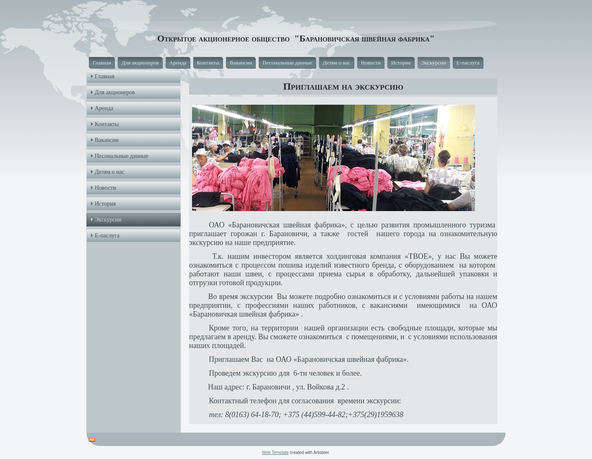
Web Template (275, 452)
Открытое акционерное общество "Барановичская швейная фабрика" (296, 38)
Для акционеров (140, 62)
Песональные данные (287, 62)
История (401, 62)
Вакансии (241, 62)
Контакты (208, 62)
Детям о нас (337, 62)
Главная (102, 62)
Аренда (178, 62)
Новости (371, 62)
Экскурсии (433, 62)
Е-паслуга (468, 62)
